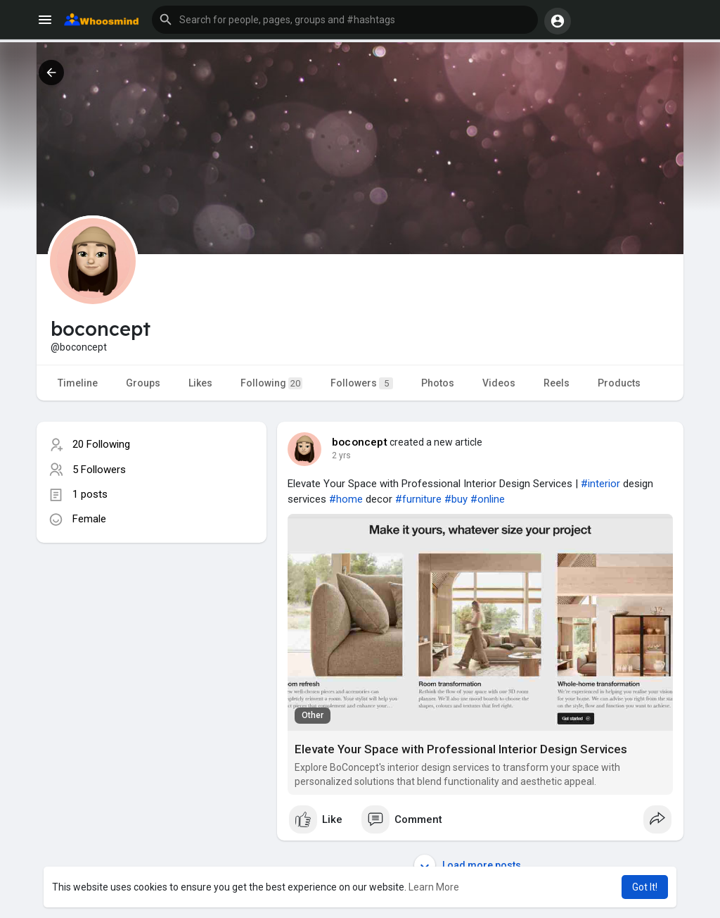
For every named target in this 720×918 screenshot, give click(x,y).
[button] (345, 20)
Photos (437, 383)
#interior (600, 483)
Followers (361, 383)
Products (619, 383)
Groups (143, 383)
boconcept (359, 442)
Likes (200, 383)
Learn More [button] (434, 887)
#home (346, 499)
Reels (557, 383)
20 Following (101, 444)
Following (271, 383)
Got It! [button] (644, 887)
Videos (498, 383)
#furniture (418, 499)
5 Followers (99, 469)
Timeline (78, 383)
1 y (337, 455)
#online (487, 499)
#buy (456, 499)
